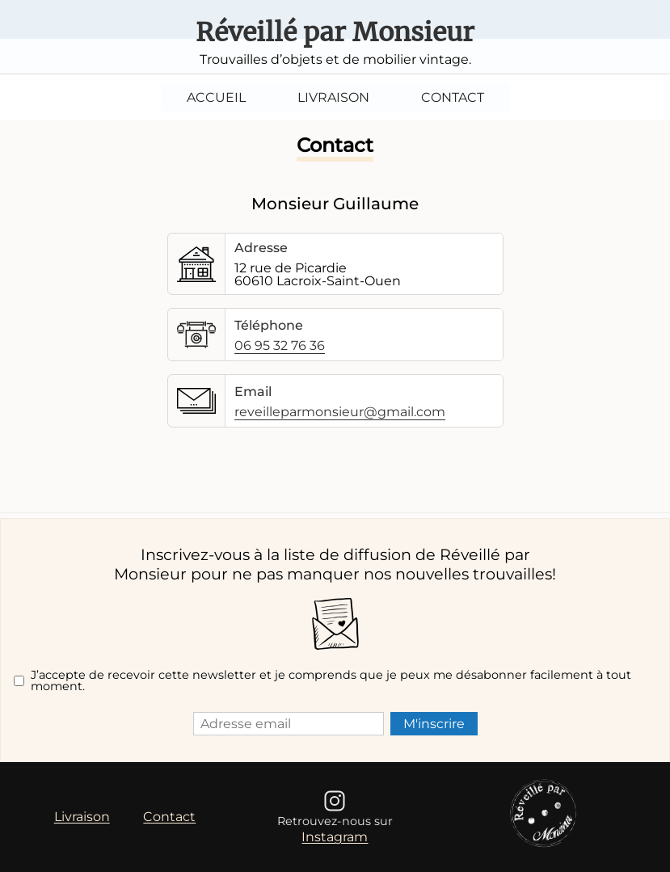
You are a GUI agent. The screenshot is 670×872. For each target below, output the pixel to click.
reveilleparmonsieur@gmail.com (339, 412)
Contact (452, 97)
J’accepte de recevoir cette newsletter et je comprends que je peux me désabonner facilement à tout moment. (331, 681)
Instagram (334, 837)
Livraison (333, 97)
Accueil (216, 97)
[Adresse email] (288, 723)
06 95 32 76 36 (279, 345)
